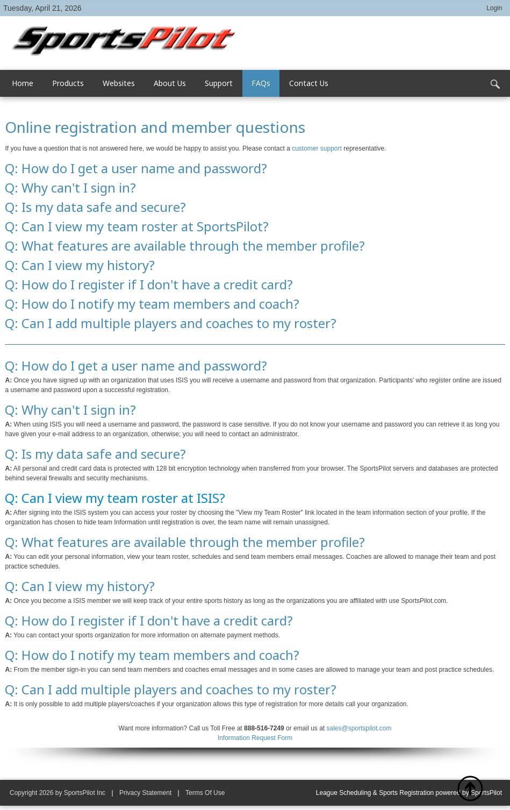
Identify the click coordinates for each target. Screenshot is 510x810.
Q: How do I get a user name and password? (136, 168)
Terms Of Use (205, 793)
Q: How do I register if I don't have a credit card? (149, 284)
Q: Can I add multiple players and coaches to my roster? (170, 323)
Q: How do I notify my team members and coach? (152, 303)
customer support (317, 148)
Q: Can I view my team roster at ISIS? (115, 498)
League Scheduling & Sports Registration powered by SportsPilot (409, 793)
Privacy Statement (145, 793)
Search (495, 84)
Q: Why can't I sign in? (70, 187)
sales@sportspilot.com (358, 728)
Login (494, 8)
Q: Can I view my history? (80, 265)
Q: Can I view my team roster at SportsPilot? (137, 226)
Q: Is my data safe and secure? (95, 207)
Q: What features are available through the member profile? (185, 245)
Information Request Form (255, 738)
